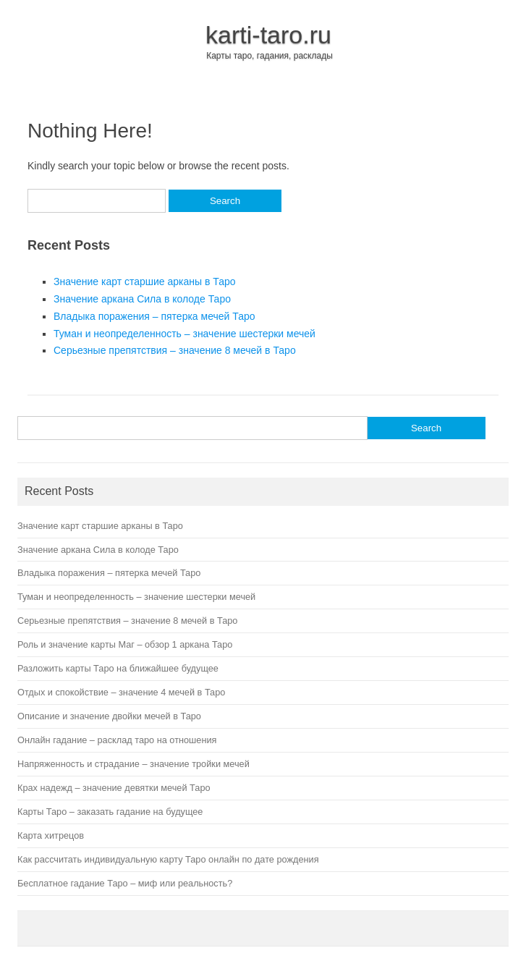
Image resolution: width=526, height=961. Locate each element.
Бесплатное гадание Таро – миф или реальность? (124, 883)
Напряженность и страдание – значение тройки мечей (133, 763)
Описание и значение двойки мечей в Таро (109, 716)
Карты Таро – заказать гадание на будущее (110, 811)
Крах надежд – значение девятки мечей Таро (114, 787)
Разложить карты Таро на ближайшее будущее (118, 668)
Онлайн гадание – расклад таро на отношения (116, 739)
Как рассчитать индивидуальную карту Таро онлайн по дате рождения (168, 859)
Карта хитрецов (50, 835)
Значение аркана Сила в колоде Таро (142, 299)
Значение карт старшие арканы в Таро (145, 281)
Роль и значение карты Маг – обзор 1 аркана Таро (124, 644)
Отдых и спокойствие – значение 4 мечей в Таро (121, 692)
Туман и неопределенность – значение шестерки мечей (184, 333)
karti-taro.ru (268, 34)
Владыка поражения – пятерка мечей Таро (154, 316)
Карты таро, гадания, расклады (269, 56)
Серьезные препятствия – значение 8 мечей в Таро (175, 350)
